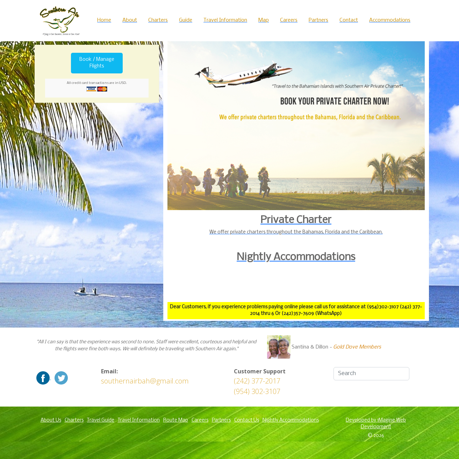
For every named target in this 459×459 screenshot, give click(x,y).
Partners (221, 420)
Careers (200, 420)
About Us (51, 420)
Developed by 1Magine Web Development (376, 424)
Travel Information (139, 420)
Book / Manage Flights (96, 63)
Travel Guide (100, 420)
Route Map (175, 420)
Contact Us (246, 420)
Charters (74, 420)
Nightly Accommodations (291, 420)
